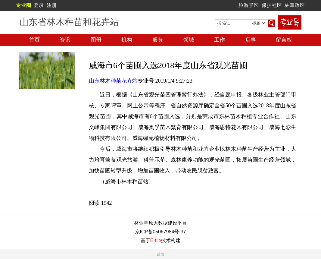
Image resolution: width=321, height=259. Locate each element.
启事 (250, 40)
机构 (126, 40)
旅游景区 (248, 5)
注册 (52, 5)
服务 (157, 40)
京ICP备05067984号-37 (160, 231)
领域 (188, 40)
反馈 (160, 254)
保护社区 (272, 5)
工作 (219, 40)
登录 (39, 5)
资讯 (65, 40)
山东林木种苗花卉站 (113, 81)
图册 (96, 40)
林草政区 (295, 5)
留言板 (284, 40)
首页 (34, 40)
